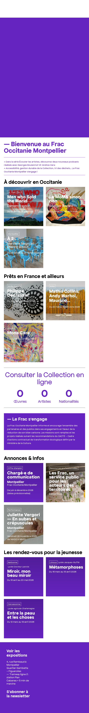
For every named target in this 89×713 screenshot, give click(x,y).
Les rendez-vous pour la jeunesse (43, 552)
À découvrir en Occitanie (33, 182)
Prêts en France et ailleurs (34, 276)
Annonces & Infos (24, 458)
